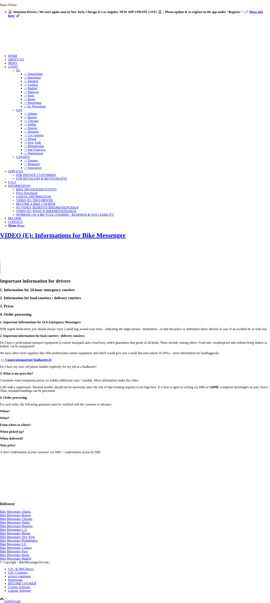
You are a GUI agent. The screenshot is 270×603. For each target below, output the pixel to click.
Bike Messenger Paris (14, 551)
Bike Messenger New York (17, 537)
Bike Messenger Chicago (16, 519)
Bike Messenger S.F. (13, 544)
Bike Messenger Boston (15, 515)
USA (19, 110)
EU (18, 70)
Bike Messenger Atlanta (15, 511)
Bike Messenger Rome (14, 555)
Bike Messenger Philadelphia (19, 540)
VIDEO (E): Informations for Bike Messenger (63, 235)
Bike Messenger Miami (15, 533)
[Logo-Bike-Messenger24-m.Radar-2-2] (30, 40)
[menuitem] (139, 56)
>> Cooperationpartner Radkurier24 (26, 360)
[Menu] (16, 225)
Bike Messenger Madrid (15, 558)
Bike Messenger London (16, 547)
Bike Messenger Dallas (15, 522)
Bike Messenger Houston (16, 526)
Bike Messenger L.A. (14, 529)
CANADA (23, 157)
